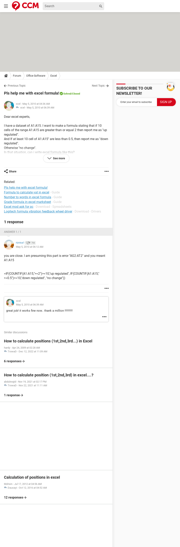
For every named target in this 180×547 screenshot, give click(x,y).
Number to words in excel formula (27, 197)
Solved (67, 93)
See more (58, 158)
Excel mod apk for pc (18, 207)
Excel (53, 75)
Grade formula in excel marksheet (27, 202)
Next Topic (98, 85)
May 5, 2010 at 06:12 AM (29, 246)
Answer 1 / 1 (12, 231)
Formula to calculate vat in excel (26, 192)
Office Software (35, 75)
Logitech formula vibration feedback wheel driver (38, 211)
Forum (17, 75)
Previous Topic (17, 85)
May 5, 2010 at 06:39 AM (40, 107)
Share (12, 171)
